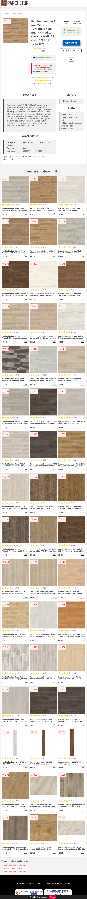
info (25, 214)
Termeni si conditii (23, 883)
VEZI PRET (71, 43)
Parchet (7, 14)
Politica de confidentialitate (44, 883)
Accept (53, 897)
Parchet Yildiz (18, 14)
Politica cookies (63, 883)
